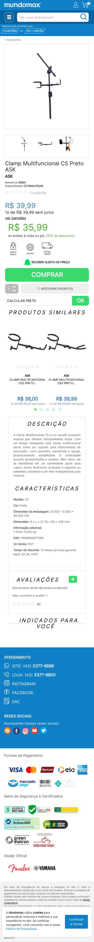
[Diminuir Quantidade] (14, 291)
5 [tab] (58, 410)
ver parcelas (15, 218)
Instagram (24, 683)
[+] (73, 579)
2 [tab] (39, 410)
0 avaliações (38, 192)
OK (80, 300)
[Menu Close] (9, 17)
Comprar (47, 274)
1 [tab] (33, 410)
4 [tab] (52, 410)
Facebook (22, 692)
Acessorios (14, 39)
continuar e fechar (76, 921)
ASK (9, 176)
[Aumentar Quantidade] (14, 287)
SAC (16, 701)
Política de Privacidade (21, 928)
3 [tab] (45, 410)
